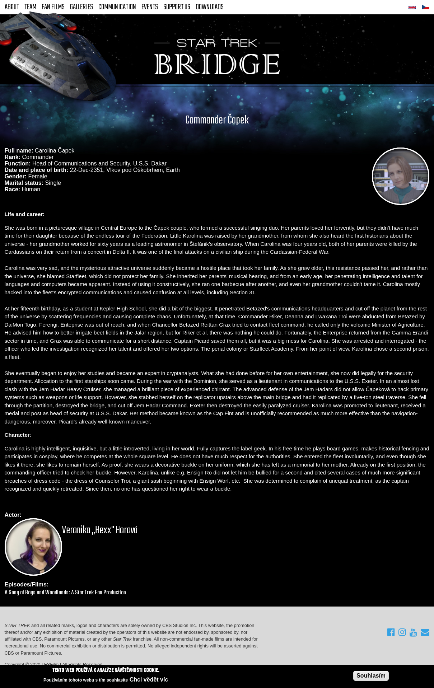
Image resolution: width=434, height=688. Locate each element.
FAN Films (53, 7)
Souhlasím (371, 676)
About (12, 7)
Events (149, 7)
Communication (117, 7)
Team (30, 7)
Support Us (176, 7)
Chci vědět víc (149, 680)
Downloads (210, 7)
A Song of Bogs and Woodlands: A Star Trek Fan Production (65, 593)
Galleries (81, 7)
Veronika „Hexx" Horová (100, 530)
